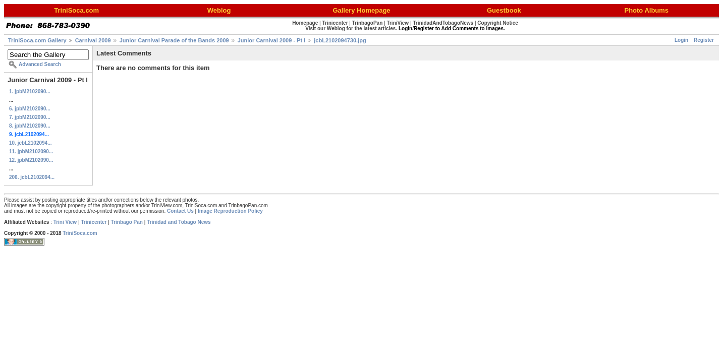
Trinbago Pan (127, 222)
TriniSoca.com (80, 233)
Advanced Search (40, 64)
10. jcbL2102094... (30, 143)
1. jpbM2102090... (29, 91)
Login (681, 40)
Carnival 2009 (93, 40)
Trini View (65, 222)
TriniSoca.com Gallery (37, 40)
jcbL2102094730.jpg (340, 40)
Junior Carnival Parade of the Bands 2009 (174, 40)
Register (704, 40)
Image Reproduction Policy (230, 211)
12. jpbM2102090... (31, 160)
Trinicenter (93, 222)
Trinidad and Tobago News (179, 222)
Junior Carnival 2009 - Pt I (272, 40)
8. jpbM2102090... (29, 126)
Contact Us (180, 211)
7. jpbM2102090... (29, 117)
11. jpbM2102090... (31, 151)
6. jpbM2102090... (29, 108)
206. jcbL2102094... (31, 177)
